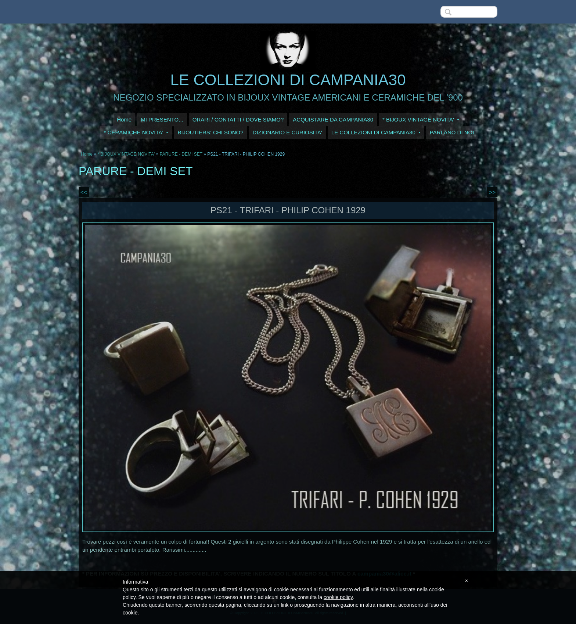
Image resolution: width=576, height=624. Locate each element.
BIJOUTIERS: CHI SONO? (210, 132)
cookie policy (338, 597)
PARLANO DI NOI (452, 132)
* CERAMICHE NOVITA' (136, 132)
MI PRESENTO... (162, 119)
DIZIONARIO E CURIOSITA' (287, 132)
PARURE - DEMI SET (181, 154)
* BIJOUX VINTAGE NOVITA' (420, 119)
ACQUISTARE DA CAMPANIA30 (333, 119)
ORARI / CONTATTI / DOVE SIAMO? (238, 119)
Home (124, 119)
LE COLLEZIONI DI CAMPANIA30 (288, 79)
